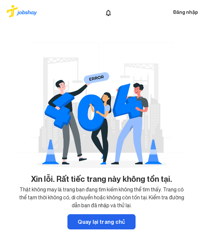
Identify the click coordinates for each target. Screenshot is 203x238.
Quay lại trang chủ (101, 222)
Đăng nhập (185, 12)
